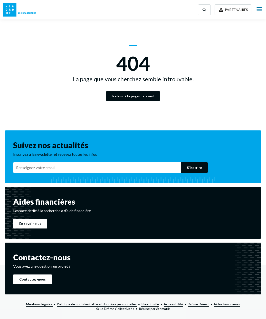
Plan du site (150, 304)
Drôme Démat (198, 304)
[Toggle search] (204, 9)
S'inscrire (194, 167)
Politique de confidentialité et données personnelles (97, 304)
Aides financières (227, 304)
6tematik (163, 309)
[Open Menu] (259, 9)
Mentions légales (39, 304)
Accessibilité (173, 304)
